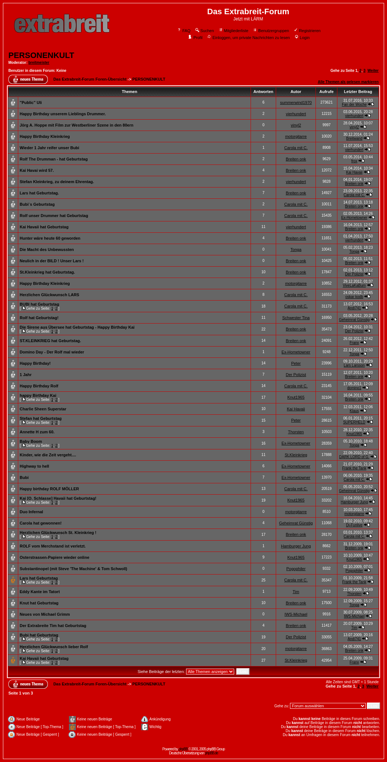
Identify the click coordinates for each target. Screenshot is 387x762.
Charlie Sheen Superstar (43, 409)
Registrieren (307, 30)
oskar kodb (354, 297)
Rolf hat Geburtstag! (39, 318)
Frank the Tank (354, 468)
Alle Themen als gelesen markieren (348, 82)
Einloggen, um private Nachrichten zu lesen (248, 37)
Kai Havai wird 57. (37, 170)
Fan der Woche (354, 104)
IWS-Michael (296, 614)
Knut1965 (296, 397)
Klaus (354, 411)
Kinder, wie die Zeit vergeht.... (48, 455)
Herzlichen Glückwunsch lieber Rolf (54, 647)
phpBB (183, 749)
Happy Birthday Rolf (39, 386)
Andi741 (354, 308)
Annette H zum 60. (37, 432)
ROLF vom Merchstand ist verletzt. (53, 546)
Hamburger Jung (354, 502)
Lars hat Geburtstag (39, 578)
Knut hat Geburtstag (39, 603)
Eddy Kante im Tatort (40, 591)
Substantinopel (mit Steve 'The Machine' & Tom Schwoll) (73, 568)
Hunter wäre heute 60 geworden (50, 238)
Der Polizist (354, 274)
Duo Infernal (31, 512)
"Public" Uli (31, 102)
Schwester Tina (296, 318)
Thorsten (296, 432)
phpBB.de (211, 753)
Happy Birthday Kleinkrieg (45, 136)
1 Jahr (25, 374)
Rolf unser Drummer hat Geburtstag (54, 215)
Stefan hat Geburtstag (41, 418)
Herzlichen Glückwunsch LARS (49, 295)
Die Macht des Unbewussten (47, 249)
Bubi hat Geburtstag (39, 635)
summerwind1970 (296, 102)
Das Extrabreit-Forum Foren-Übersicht (89, 79)
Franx (354, 343)
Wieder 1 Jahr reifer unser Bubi (49, 148)
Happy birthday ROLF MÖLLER (49, 489)
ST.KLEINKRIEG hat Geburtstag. (50, 341)
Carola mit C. (295, 148)
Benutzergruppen (271, 30)
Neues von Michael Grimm (45, 614)
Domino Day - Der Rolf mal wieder (52, 352)
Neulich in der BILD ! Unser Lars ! (52, 261)
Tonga (295, 249)
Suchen (204, 30)
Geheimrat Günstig (354, 320)
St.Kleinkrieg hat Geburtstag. (47, 272)
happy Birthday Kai (38, 395)
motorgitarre (296, 136)
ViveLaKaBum (354, 285)
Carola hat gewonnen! (41, 523)
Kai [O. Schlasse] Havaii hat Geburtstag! (58, 498)
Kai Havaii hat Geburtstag (44, 227)
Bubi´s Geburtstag (37, 204)
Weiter (373, 71)
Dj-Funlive (354, 525)
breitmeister (38, 63)
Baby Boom (31, 441)
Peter (296, 363)
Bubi (24, 477)
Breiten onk (296, 159)
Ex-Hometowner (354, 218)
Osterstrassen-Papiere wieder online (54, 557)
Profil (195, 37)
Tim (296, 591)
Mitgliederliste (233, 30)
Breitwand (354, 138)
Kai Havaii (354, 172)
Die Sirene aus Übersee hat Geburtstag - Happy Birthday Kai (77, 327)
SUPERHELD (354, 422)
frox (354, 161)
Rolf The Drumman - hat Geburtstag (54, 159)
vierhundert (296, 114)
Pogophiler (296, 568)
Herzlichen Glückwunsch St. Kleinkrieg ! (58, 532)
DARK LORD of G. (354, 457)
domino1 (354, 388)
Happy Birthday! (35, 363)
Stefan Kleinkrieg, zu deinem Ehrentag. (57, 181)
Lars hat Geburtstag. (39, 193)
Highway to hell (34, 466)
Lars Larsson (354, 365)
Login (302, 37)
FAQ (183, 30)
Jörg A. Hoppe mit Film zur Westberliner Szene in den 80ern (76, 125)
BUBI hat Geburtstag (39, 304)
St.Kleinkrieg (296, 455)
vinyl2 (296, 125)
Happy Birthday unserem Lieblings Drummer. (63, 114)
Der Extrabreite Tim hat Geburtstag (53, 625)
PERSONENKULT (41, 55)
